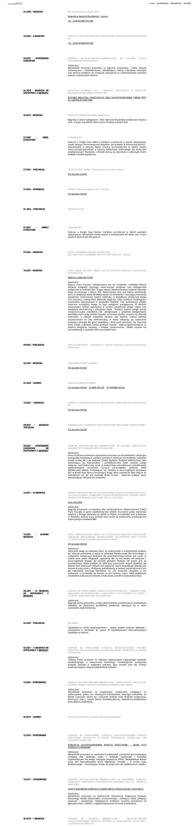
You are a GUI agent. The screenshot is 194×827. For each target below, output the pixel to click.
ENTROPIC (43, 93)
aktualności (176, 3)
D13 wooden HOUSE (77, 174)
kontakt (187, 3)
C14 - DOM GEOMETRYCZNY (81, 21)
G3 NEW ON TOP (96, 387)
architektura (162, 3)
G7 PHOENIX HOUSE (115, 387)
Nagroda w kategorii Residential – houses (88, 16)
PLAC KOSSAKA (75, 502)
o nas (152, 3)
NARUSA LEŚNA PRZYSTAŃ (80, 277)
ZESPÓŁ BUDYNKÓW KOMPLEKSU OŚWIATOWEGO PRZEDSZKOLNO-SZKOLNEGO (106, 789)
